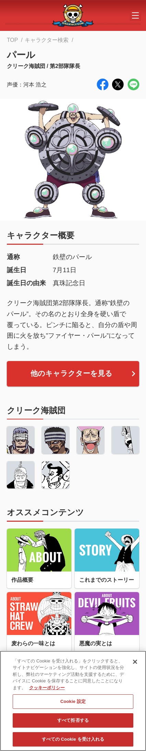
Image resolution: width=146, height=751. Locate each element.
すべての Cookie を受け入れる (73, 741)
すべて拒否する (73, 723)
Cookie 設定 (73, 704)
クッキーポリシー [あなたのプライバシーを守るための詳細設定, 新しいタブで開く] (47, 690)
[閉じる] (135, 664)
